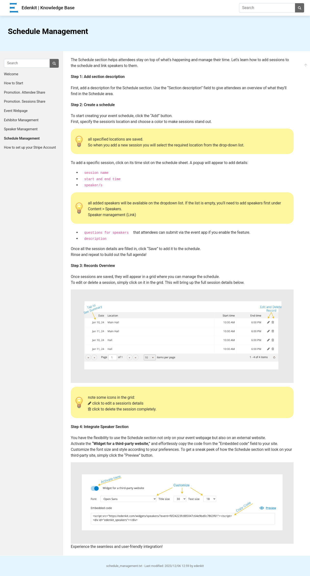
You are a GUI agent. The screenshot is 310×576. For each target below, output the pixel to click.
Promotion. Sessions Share (24, 102)
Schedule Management (22, 138)
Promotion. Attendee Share (24, 92)
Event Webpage (16, 111)
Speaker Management (20, 129)
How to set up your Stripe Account (30, 147)
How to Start (13, 83)
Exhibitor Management (21, 120)
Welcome (11, 74)
